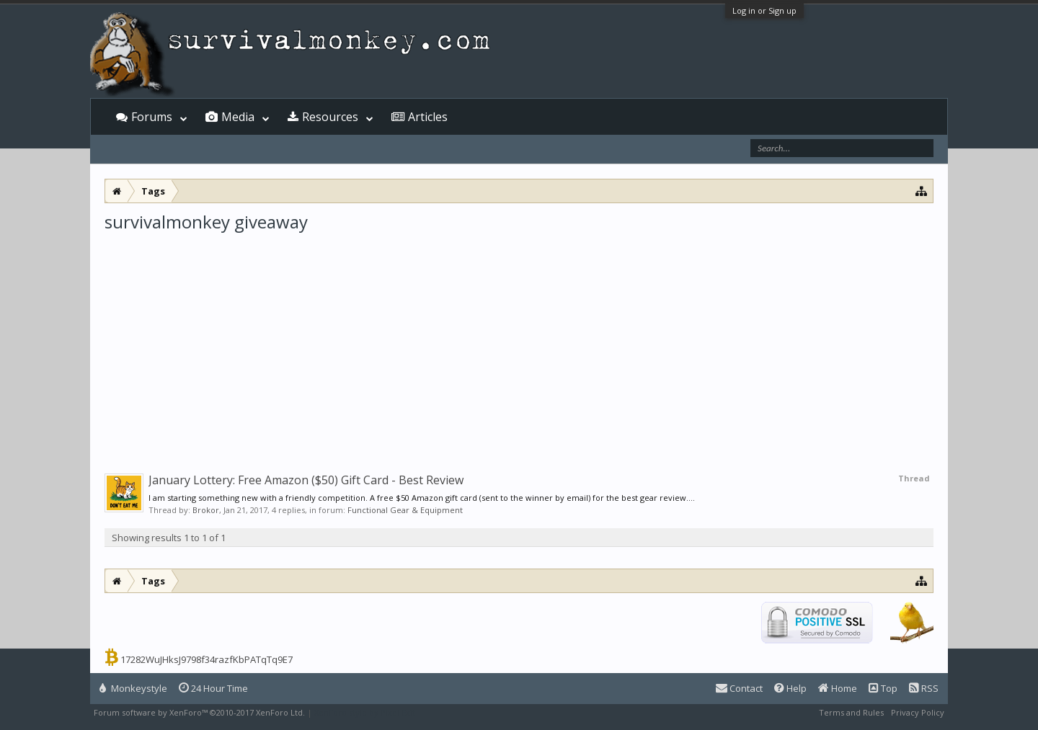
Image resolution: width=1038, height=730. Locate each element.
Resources (330, 117)
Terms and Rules (851, 712)
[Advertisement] (519, 341)
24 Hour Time (213, 688)
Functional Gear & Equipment (405, 509)
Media (237, 117)
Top (883, 688)
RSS (924, 688)
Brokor (205, 509)
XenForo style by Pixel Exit (364, 712)
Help (790, 688)
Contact (739, 688)
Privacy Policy (917, 712)
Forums (151, 117)
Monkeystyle (133, 688)
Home (837, 688)
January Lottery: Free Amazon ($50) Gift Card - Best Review (305, 480)
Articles (428, 117)
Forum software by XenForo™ (199, 712)
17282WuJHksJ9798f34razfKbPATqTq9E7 (206, 659)
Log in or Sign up (764, 10)
